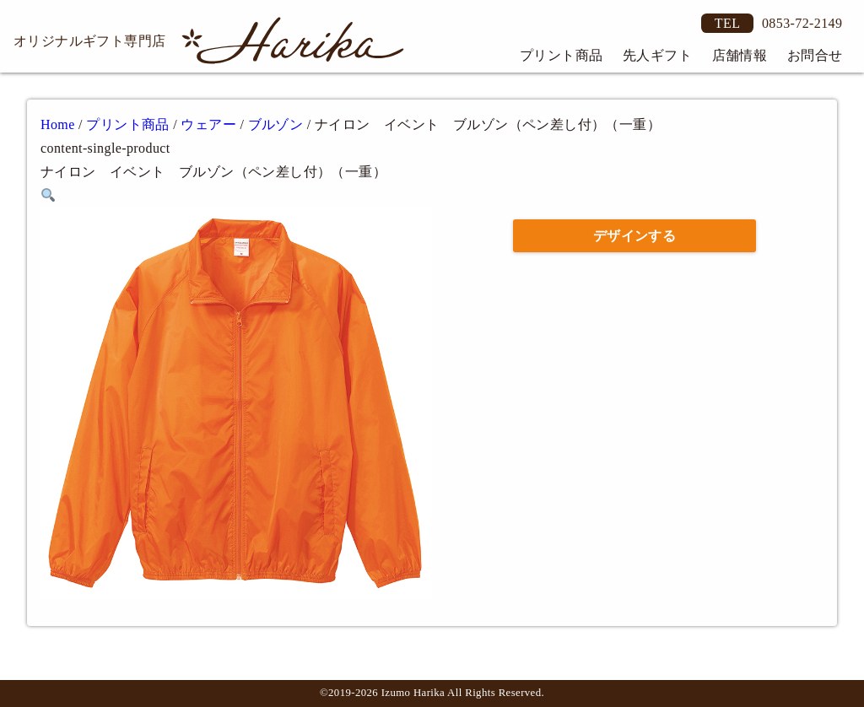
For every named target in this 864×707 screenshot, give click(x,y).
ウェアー (208, 124)
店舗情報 (740, 55)
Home (57, 124)
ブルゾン (276, 124)
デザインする (634, 236)
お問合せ (815, 55)
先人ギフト (657, 55)
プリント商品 (561, 55)
